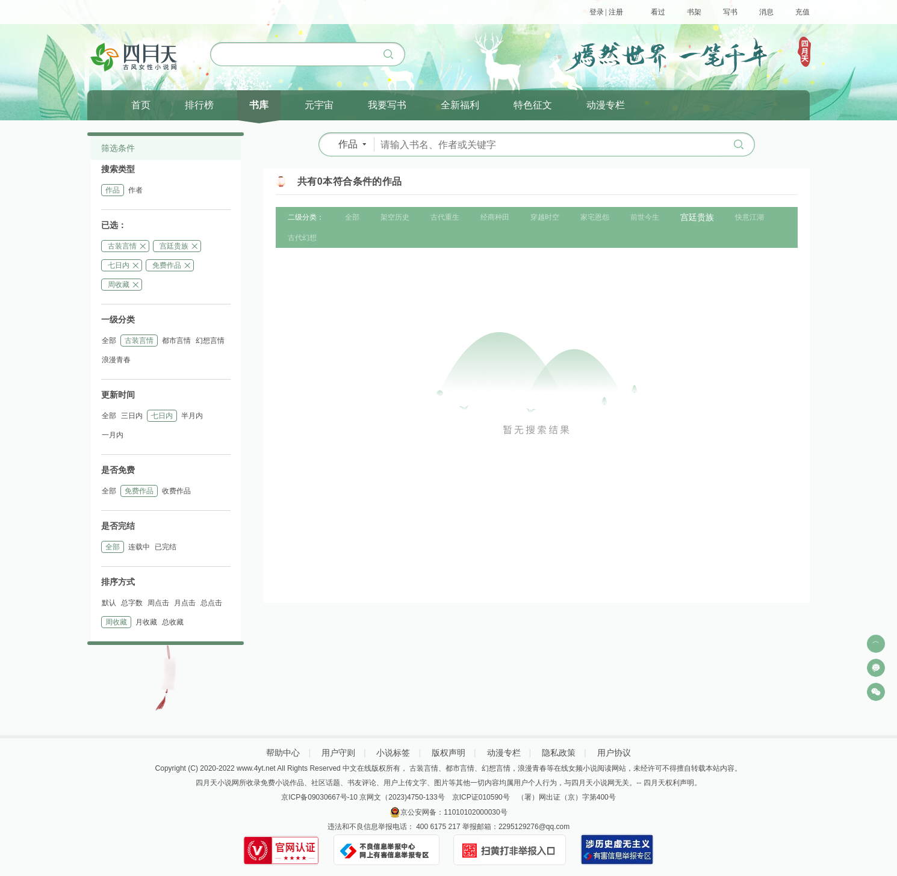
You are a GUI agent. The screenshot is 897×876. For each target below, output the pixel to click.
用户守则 (338, 752)
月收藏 (146, 622)
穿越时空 (544, 217)
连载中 (139, 547)
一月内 (112, 435)
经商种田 (494, 217)
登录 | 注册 (606, 12)
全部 (109, 340)
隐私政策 (559, 752)
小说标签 (393, 752)
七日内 (118, 265)
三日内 (132, 416)
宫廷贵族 (174, 246)
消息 (766, 12)
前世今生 (644, 217)
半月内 (192, 416)
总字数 (132, 603)
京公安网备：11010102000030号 (453, 812)
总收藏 (173, 622)
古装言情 (122, 246)
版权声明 (448, 752)
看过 (658, 12)
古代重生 (444, 217)
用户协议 (614, 752)
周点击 (158, 603)
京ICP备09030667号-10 (319, 797)
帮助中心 (283, 752)
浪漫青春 (116, 360)
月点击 (185, 603)
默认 (109, 603)
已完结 (165, 547)
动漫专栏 (504, 752)
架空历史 (394, 217)
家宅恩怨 (594, 217)
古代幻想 (302, 237)
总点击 (211, 603)
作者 (135, 190)
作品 (112, 190)
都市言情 (176, 340)
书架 (694, 12)
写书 (730, 12)
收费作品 (176, 491)
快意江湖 (749, 217)
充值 (802, 12)
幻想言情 (210, 340)
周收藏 (118, 284)
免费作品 (166, 265)
